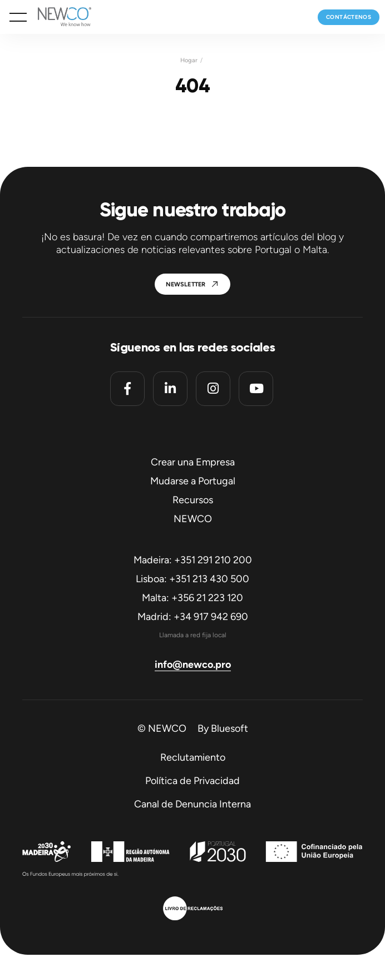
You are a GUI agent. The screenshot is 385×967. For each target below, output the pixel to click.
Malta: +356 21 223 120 (192, 598)
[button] (18, 17)
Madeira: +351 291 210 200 (193, 560)
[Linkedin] (170, 388)
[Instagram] (213, 388)
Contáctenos (348, 17)
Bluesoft (229, 728)
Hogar (189, 60)
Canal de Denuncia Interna (192, 804)
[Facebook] (127, 388)
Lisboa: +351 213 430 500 (192, 579)
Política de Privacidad (192, 781)
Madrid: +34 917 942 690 (192, 617)
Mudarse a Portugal (192, 481)
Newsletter (186, 284)
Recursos (192, 500)
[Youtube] (256, 388)
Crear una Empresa (193, 462)
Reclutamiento (192, 757)
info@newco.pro (193, 664)
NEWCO (193, 519)
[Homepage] (59, 17)
